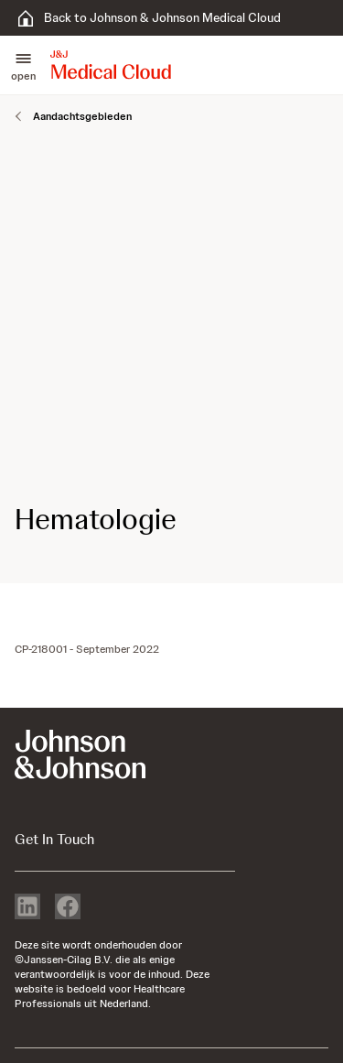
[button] (23, 65)
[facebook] (67, 908)
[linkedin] (27, 908)
